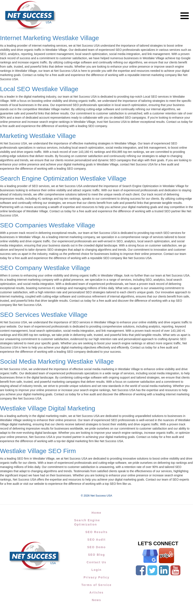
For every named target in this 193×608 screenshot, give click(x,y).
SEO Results (96, 532)
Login (96, 569)
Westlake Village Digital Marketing (47, 408)
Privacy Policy (96, 577)
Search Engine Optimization (87, 522)
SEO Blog (96, 554)
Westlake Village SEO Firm (38, 450)
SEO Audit (96, 539)
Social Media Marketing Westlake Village (57, 361)
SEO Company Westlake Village (45, 267)
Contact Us (96, 562)
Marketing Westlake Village (38, 135)
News (96, 600)
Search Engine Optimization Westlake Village (63, 178)
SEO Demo (96, 547)
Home (97, 512)
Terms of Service (96, 585)
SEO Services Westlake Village (43, 314)
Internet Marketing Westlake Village (49, 37)
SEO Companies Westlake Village (47, 225)
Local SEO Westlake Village (39, 88)
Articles (96, 592)
